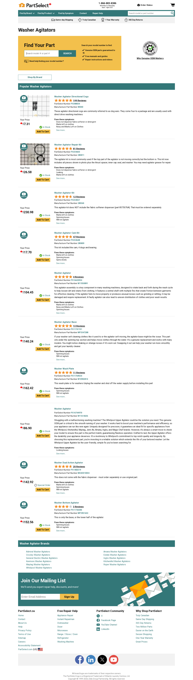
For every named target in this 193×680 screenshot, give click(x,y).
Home (21, 615)
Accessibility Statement (29, 645)
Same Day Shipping (145, 619)
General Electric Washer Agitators (41, 558)
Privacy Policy (24, 630)
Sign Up (69, 596)
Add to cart (43, 131)
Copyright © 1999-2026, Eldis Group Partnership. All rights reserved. (96, 679)
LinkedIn (102, 629)
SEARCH (67, 53)
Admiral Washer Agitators (38, 551)
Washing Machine (65, 641)
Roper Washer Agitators (114, 564)
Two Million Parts (144, 626)
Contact (83, 13)
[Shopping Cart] (172, 5)
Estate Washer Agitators (114, 555)
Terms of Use (24, 634)
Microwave (62, 630)
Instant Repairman (65, 619)
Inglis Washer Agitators (114, 558)
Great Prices (141, 641)
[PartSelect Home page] (35, 5)
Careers (21, 641)
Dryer (59, 626)
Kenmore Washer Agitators (38, 561)
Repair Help (98, 13)
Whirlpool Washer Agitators (39, 567)
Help (20, 626)
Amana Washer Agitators (115, 551)
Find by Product (45, 13)
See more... (61, 130)
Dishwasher (62, 623)
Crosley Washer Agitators (38, 555)
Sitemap (22, 638)
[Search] (172, 13)
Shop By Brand (35, 77)
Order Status (145, 5)
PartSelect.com (25, 649)
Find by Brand (26, 13)
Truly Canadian (142, 615)
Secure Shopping (144, 634)
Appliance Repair (65, 615)
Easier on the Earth (144, 630)
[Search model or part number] (151, 13)
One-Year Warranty (144, 638)
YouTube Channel (106, 624)
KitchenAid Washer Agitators (116, 561)
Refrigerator (63, 638)
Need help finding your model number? (46, 61)
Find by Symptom (66, 13)
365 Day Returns (143, 623)
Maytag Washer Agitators (38, 564)
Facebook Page (106, 620)
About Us (22, 623)
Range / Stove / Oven (67, 634)
